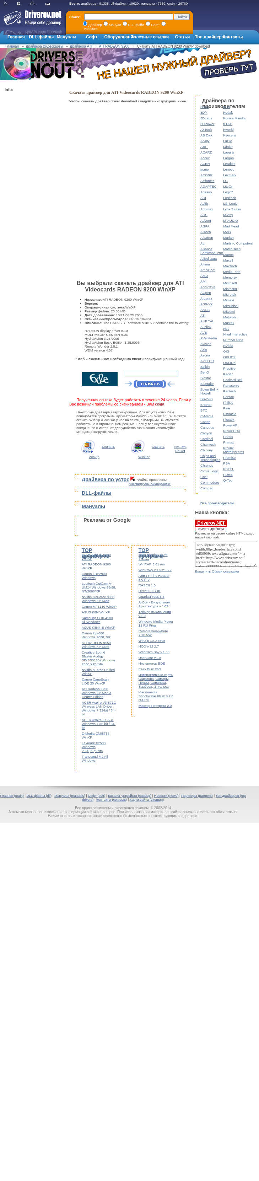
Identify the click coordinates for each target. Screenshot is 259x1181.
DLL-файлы (41, 36)
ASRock (206, 304)
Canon (205, 422)
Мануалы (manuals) (69, 796)
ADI (203, 198)
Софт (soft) (96, 796)
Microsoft (230, 283)
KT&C (227, 124)
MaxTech (230, 266)
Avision (205, 344)
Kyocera (229, 135)
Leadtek (229, 164)
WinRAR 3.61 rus (152, 564)
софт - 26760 (177, 3)
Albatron (206, 238)
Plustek (228, 420)
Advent (205, 220)
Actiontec (207, 181)
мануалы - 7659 (153, 3)
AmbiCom (207, 270)
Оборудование (120, 36)
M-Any (228, 215)
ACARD (206, 152)
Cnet (203, 477)
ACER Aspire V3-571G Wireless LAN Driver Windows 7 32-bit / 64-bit (99, 708)
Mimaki (228, 300)
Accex (205, 158)
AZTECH (207, 361)
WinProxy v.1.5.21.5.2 (155, 570)
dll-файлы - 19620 (124, 3)
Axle (203, 349)
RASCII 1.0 (147, 585)
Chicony (206, 450)
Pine (226, 408)
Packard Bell (232, 380)
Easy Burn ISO (150, 669)
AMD (204, 276)
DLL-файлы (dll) (39, 796)
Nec (226, 329)
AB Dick (206, 135)
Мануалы (66, 36)
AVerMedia (208, 338)
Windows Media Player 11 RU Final (156, 623)
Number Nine (233, 340)
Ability (205, 141)
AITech (205, 232)
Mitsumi (229, 311)
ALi (202, 243)
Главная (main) (11, 796)
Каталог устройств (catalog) (129, 796)
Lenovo (228, 169)
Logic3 (228, 192)
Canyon (206, 433)
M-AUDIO (230, 220)
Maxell (228, 260)
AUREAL (207, 321)
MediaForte (232, 272)
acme (204, 169)
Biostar (205, 378)
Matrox (228, 255)
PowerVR (230, 425)
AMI (203, 281)
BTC (203, 410)
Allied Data (208, 259)
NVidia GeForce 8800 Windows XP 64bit (98, 599)
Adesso (206, 192)
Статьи (182, 36)
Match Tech (232, 249)
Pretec (228, 437)
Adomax (206, 209)
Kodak (228, 112)
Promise (229, 458)
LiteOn (228, 186)
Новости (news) (166, 796)
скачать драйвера (211, 525)
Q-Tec (227, 480)
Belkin (205, 367)
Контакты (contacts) (111, 799)
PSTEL (228, 469)
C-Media (206, 416)
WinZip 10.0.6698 (152, 641)
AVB (203, 332)
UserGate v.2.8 (150, 658)
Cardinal (206, 439)
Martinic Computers (238, 243)
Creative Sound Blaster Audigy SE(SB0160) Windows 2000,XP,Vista (98, 658)
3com (204, 107)
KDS (226, 107)
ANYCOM (207, 287)
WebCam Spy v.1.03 (154, 652)
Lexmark (229, 175)
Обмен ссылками (225, 571)
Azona (205, 355)
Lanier (228, 147)
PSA (226, 463)
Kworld (228, 129)
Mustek (228, 323)
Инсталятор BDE (152, 663)
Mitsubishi (230, 306)
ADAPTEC (208, 186)
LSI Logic (230, 203)
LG (225, 181)
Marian (228, 238)
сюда (159, 404)
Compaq (206, 488)
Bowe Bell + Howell (209, 391)
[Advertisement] (33, 201)
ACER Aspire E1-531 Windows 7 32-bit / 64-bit (98, 724)
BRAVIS (206, 399)
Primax (228, 442)
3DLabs (206, 118)
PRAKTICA (231, 431)
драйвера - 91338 (95, 3)
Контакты (233, 36)
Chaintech (208, 444)
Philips (228, 402)
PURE (228, 475)
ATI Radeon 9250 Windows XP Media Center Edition (96, 693)
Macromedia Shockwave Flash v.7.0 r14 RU (156, 696)
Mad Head (231, 226)
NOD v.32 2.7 (149, 646)
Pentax (228, 397)
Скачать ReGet (180, 449)
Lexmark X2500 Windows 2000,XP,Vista (94, 747)
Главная (16, 36)
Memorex (230, 277)
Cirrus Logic (209, 471)
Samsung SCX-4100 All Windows (97, 620)
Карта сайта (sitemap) (147, 799)
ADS (203, 215)
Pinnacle (229, 414)
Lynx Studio (232, 209)
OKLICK (229, 357)
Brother (205, 405)
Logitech (229, 198)
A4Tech (206, 129)
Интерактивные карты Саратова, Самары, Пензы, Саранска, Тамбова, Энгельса (156, 680)
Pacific (228, 374)
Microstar (230, 289)
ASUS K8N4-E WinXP (98, 627)
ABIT (204, 147)
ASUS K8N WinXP (96, 612)
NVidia (228, 346)
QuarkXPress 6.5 (151, 596)
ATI (202, 315)
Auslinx (205, 327)
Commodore (209, 482)
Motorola (229, 317)
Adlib (204, 203)
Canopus (207, 427)
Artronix (206, 298)
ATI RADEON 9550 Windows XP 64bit (96, 645)
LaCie (227, 141)
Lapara (228, 152)
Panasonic (231, 385)
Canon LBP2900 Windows (94, 576)
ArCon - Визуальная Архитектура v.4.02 (154, 604)
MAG (227, 232)
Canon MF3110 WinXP (99, 606)
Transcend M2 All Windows (95, 758)
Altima (205, 264)
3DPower (207, 124)
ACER (205, 164)
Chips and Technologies (210, 458)
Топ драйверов (211, 36)
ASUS (205, 310)
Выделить (203, 571)
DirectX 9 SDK (150, 591)
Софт (91, 36)
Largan (228, 158)
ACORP (206, 175)
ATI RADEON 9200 (114, 46)
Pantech (229, 391)
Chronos (206, 465)
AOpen (205, 293)
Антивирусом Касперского (150, 483)
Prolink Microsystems (233, 450)
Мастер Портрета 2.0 (155, 706)
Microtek (229, 294)
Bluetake (207, 384)
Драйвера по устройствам (115, 479)
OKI (226, 351)
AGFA (205, 226)
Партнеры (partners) (197, 796)
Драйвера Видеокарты (44, 46)
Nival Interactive (235, 334)
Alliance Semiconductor (211, 251)
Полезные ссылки (149, 36)
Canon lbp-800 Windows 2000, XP (96, 635)
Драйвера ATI (81, 46)
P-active (229, 368)
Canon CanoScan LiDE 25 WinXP (95, 681)
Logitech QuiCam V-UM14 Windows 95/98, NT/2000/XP (99, 587)
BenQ (204, 372)
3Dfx (203, 112)
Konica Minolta (234, 118)
